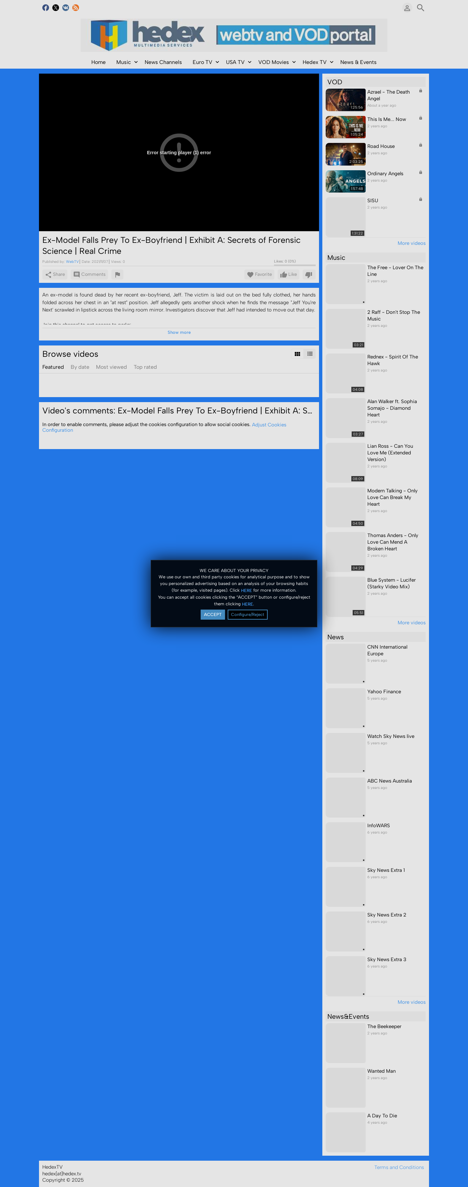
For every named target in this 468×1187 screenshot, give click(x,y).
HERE (246, 590)
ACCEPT (213, 614)
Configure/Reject (247, 614)
